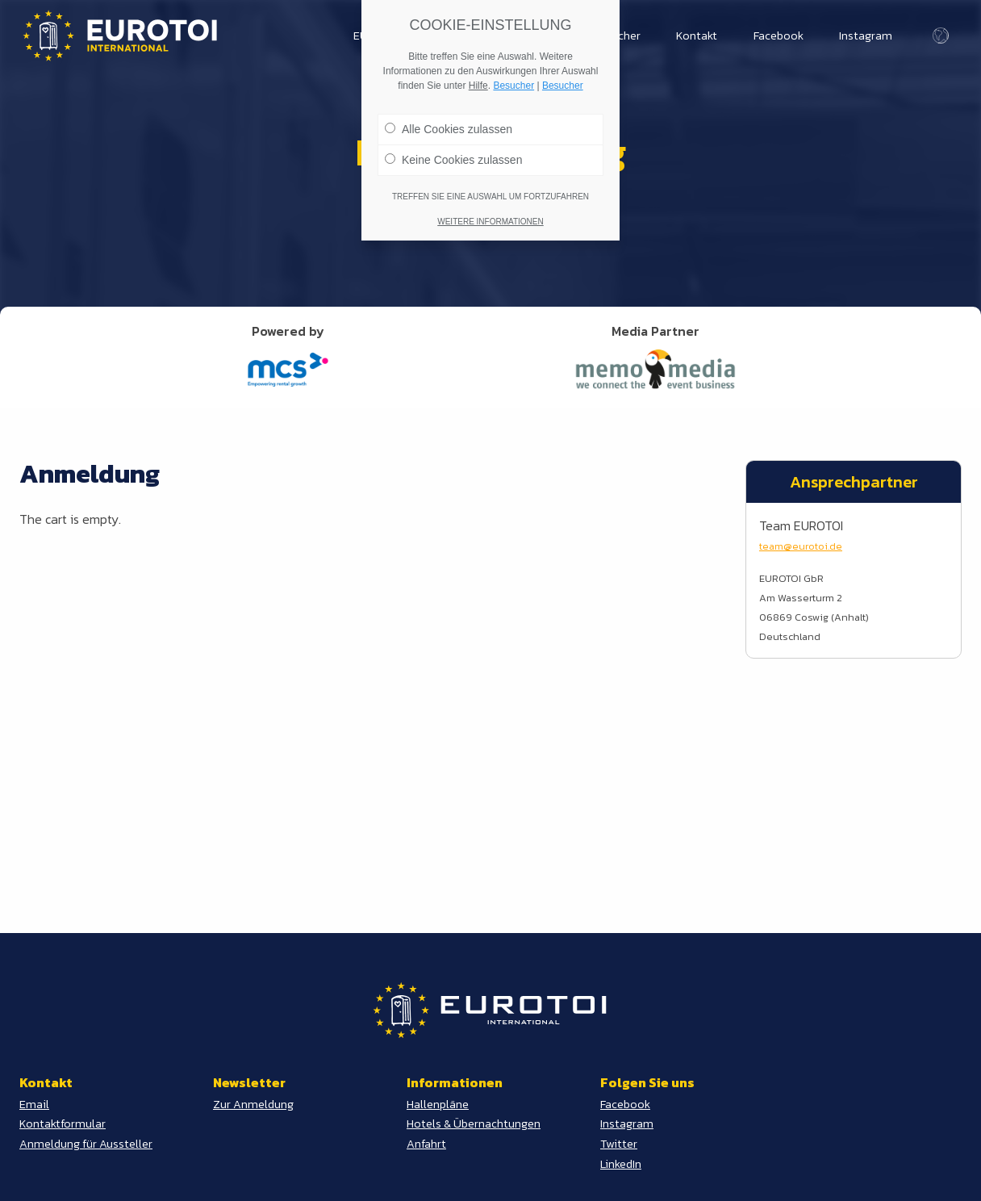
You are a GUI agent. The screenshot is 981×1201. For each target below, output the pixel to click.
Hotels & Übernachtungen (474, 1123)
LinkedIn (620, 1164)
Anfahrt (426, 1144)
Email (34, 1104)
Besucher (513, 82)
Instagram (865, 35)
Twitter (618, 1144)
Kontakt (696, 35)
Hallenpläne (438, 1104)
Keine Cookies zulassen (453, 156)
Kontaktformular (62, 1123)
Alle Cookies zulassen (448, 125)
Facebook (778, 35)
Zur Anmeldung (253, 1104)
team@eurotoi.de (800, 546)
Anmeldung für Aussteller (85, 1144)
